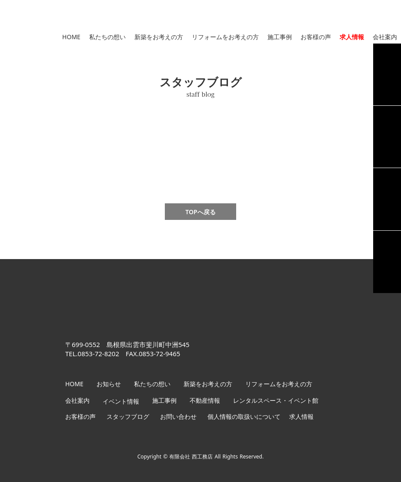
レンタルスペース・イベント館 (275, 400)
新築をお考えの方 (158, 37)
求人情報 (352, 37)
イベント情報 (121, 401)
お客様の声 (316, 37)
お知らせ (109, 384)
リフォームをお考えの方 (225, 37)
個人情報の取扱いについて (244, 416)
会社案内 (385, 37)
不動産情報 (205, 400)
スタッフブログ (128, 416)
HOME (71, 37)
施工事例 (279, 37)
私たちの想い (107, 37)
